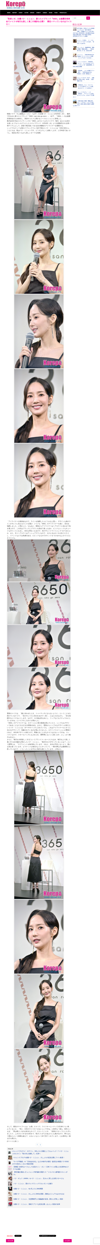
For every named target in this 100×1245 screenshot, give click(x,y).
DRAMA (32, 12)
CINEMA (45, 12)
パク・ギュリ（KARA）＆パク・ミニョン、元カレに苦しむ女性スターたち (38, 1178)
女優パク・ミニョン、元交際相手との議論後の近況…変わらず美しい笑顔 (38, 1199)
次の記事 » (67, 1240)
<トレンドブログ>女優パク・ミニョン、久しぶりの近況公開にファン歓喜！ (39, 1157)
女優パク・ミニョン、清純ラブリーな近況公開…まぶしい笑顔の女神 (36, 1204)
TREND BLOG (63, 12)
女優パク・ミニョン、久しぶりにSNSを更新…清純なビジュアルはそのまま (38, 1194)
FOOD (56, 12)
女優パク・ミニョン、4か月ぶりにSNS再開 (28, 1189)
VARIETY (38, 12)
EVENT (20, 12)
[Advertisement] (61, 5)
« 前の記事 (10, 1240)
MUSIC (50, 12)
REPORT (14, 12)
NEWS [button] (8, 12)
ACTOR (26, 12)
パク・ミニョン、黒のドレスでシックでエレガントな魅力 (32, 1183)
